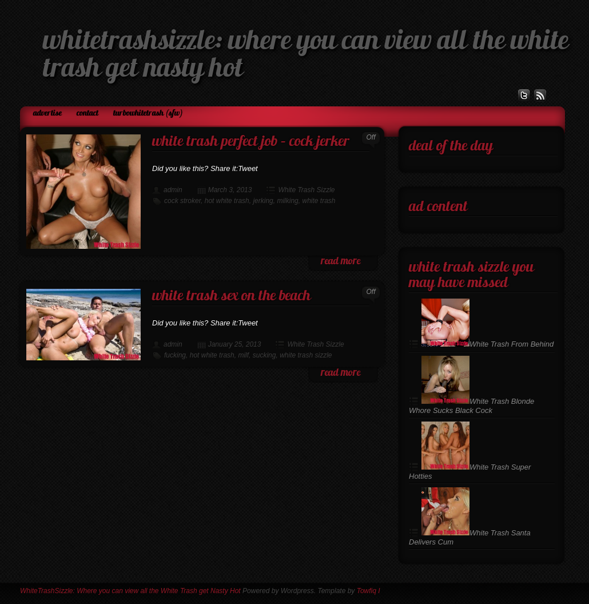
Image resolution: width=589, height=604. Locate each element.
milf (243, 355)
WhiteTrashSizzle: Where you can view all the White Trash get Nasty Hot (130, 591)
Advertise (47, 113)
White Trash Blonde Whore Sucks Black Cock (471, 406)
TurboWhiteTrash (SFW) (148, 113)
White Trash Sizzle (306, 190)
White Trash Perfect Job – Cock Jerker (250, 142)
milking (287, 201)
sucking (264, 355)
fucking (175, 355)
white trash (318, 201)
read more (340, 261)
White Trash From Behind (487, 344)
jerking (263, 201)
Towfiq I (368, 591)
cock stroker (182, 201)
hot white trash (227, 201)
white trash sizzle (306, 355)
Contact (87, 113)
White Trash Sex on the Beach (231, 296)
